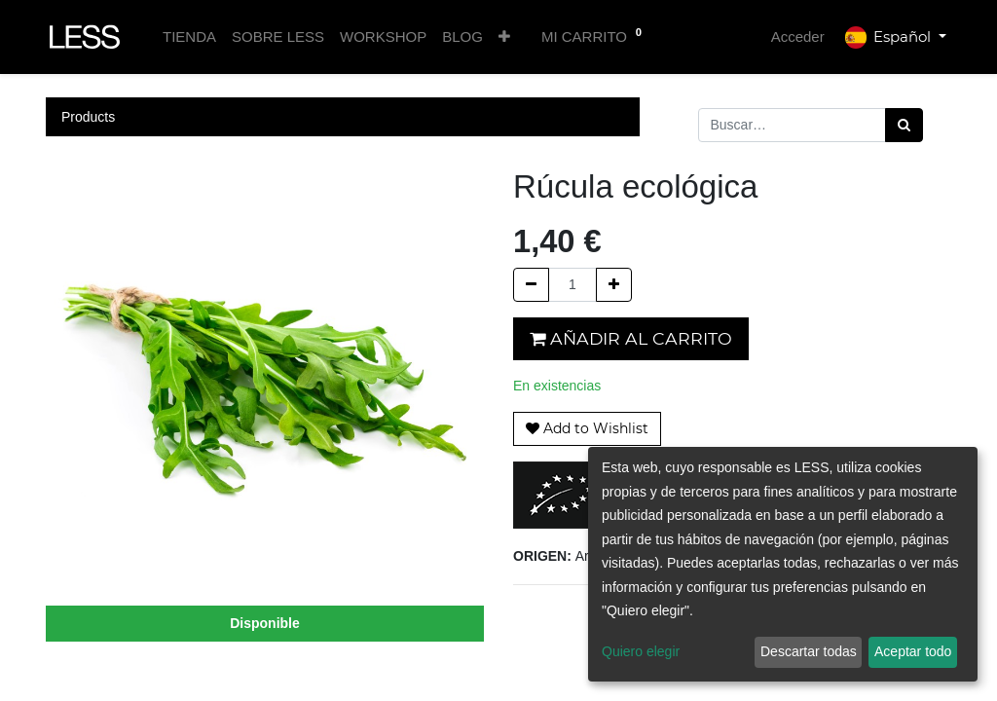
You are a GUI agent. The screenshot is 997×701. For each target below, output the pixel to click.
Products (88, 117)
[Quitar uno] (531, 285)
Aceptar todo (912, 651)
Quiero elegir (641, 651)
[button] (504, 37)
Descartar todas (808, 651)
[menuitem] (189, 37)
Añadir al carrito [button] (631, 338)
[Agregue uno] (614, 285)
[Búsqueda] (904, 125)
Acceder (798, 36)
